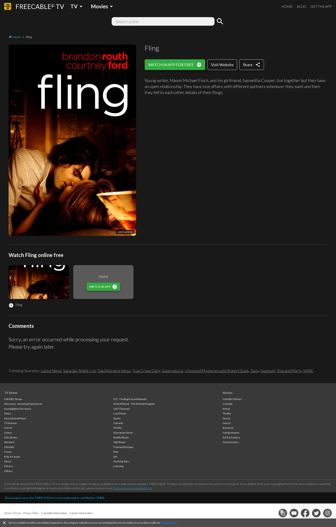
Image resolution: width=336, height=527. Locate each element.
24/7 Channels (121, 408)
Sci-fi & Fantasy (231, 437)
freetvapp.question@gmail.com (132, 488)
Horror (8, 427)
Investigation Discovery (17, 408)
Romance (228, 427)
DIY (115, 456)
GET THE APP (321, 6)
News (7, 413)
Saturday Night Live (79, 370)
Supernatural (172, 370)
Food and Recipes (123, 447)
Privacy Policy (169, 522)
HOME (287, 6)
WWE (308, 370)
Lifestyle (9, 447)
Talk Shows (119, 442)
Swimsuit (268, 370)
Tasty (254, 370)
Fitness (8, 466)
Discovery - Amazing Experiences (23, 403)
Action (226, 408)
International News (15, 418)
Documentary (230, 442)
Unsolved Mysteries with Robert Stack (217, 370)
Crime (8, 432)
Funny (8, 451)
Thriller (117, 427)
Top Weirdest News (114, 370)
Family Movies (231, 432)
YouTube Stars (121, 461)
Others (8, 471)
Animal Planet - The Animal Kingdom (134, 403)
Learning (118, 466)
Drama (226, 418)
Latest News (51, 370)
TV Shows (11, 392)
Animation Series (123, 432)
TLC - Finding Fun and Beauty (129, 399)
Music (7, 461)
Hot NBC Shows (13, 399)
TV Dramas (10, 423)
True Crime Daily (146, 370)
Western (9, 442)
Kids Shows (10, 437)
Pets (115, 451)
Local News (119, 413)
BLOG (301, 6)
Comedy (118, 423)
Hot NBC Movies (232, 399)
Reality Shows (121, 437)
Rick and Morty (289, 370)
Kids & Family (12, 456)
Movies (227, 392)
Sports (117, 418)
